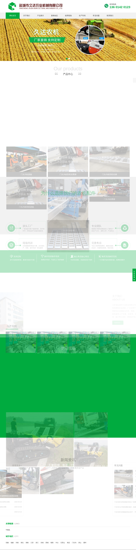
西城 (47, 510)
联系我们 (110, 15)
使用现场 (68, 15)
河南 (17, 510)
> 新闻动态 (74, 534)
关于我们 (26, 15)
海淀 (68, 510)
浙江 (37, 510)
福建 (12, 510)
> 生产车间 (74, 538)
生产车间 (82, 15)
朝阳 (52, 510)
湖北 (22, 510)
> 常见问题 (62, 541)
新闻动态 (54, 15)
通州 (84, 510)
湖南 (27, 510)
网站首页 (12, 15)
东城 (42, 510)
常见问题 (96, 15)
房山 (79, 510)
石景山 (63, 510)
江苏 (32, 510)
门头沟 (74, 510)
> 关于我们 (74, 530)
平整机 (8, 498)
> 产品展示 (62, 534)
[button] (133, 40)
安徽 (7, 510)
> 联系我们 (74, 541)
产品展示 (40, 15)
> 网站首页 (62, 530)
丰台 (57, 510)
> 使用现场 (62, 538)
